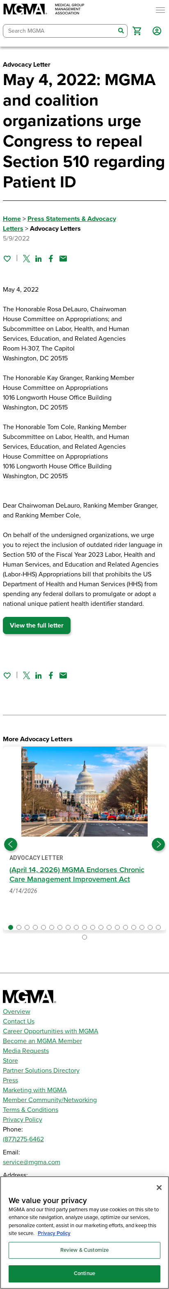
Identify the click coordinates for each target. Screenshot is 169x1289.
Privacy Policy (22, 1120)
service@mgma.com (31, 1162)
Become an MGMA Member (42, 1041)
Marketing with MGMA (35, 1090)
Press (10, 1080)
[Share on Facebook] (51, 258)
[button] (137, 31)
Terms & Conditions (30, 1110)
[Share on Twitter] (26, 258)
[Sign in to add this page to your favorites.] (7, 258)
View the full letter (37, 625)
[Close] (159, 1188)
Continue (84, 1273)
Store (10, 1061)
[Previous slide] (10, 844)
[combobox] (59, 31)
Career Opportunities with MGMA (50, 1031)
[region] (84, 1232)
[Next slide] (158, 844)
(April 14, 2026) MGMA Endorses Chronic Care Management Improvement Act (76, 874)
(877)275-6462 (23, 1139)
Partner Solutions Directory (41, 1070)
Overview (16, 1012)
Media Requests (26, 1051)
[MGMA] (44, 10)
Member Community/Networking (50, 1100)
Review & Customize (84, 1250)
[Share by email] (63, 258)
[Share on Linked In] (38, 258)
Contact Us (18, 1021)
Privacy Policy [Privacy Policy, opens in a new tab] (54, 1233)
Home (12, 219)
